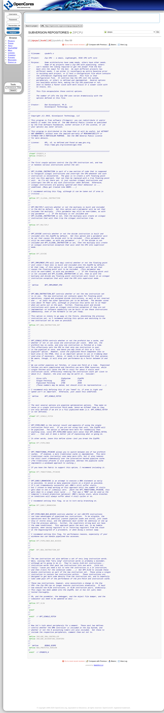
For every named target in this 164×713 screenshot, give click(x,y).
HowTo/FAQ (12, 48)
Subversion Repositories (48, 32)
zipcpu (77, 32)
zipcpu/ (35, 40)
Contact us (12, 62)
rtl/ (50, 40)
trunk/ (43, 40)
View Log (123, 45)
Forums (10, 43)
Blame (113, 45)
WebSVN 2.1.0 (98, 665)
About (10, 46)
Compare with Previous (98, 45)
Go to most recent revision (75, 45)
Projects (11, 41)
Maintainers (12, 60)
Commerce (11, 55)
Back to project (32, 26)
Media (10, 50)
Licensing (11, 53)
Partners (11, 57)
